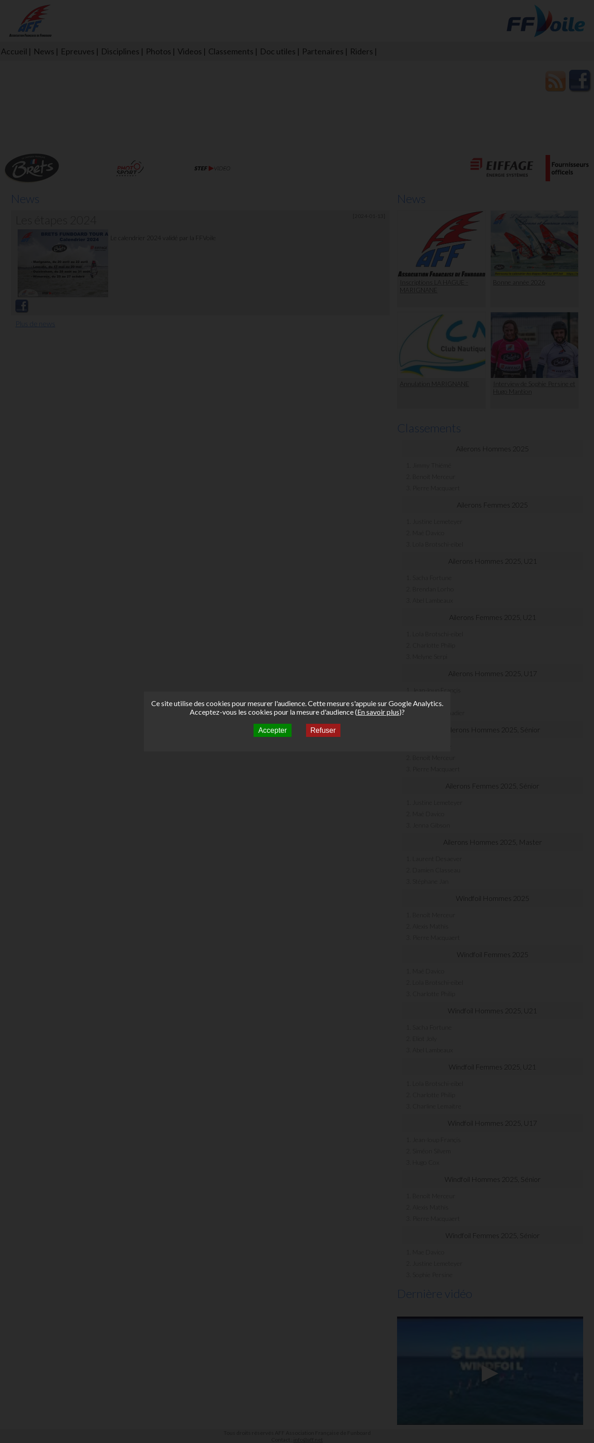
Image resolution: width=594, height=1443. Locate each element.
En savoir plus (378, 711)
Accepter (272, 730)
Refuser (323, 730)
